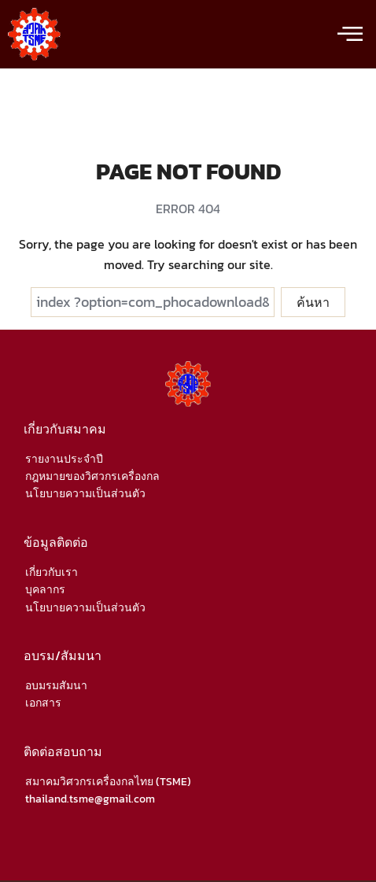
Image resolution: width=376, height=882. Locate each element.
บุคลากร (45, 589)
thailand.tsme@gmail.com (90, 799)
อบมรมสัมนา (56, 685)
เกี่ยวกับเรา (51, 572)
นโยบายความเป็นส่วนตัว (85, 493)
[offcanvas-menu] (350, 34)
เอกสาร (43, 703)
